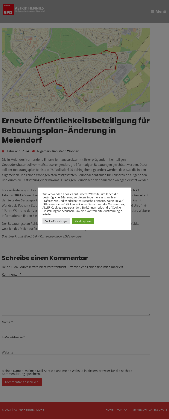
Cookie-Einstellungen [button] (56, 221)
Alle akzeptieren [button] (83, 221)
